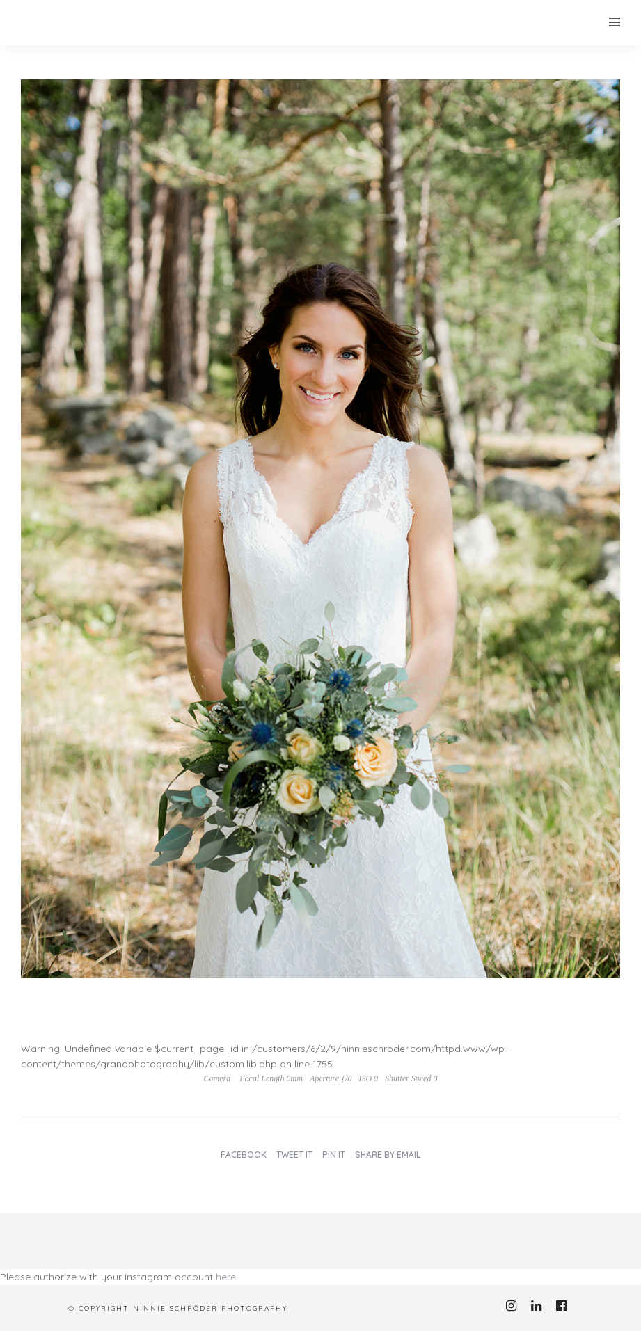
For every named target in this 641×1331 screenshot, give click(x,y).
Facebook (244, 1154)
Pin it (333, 1154)
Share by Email (387, 1154)
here (226, 1276)
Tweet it (294, 1154)
